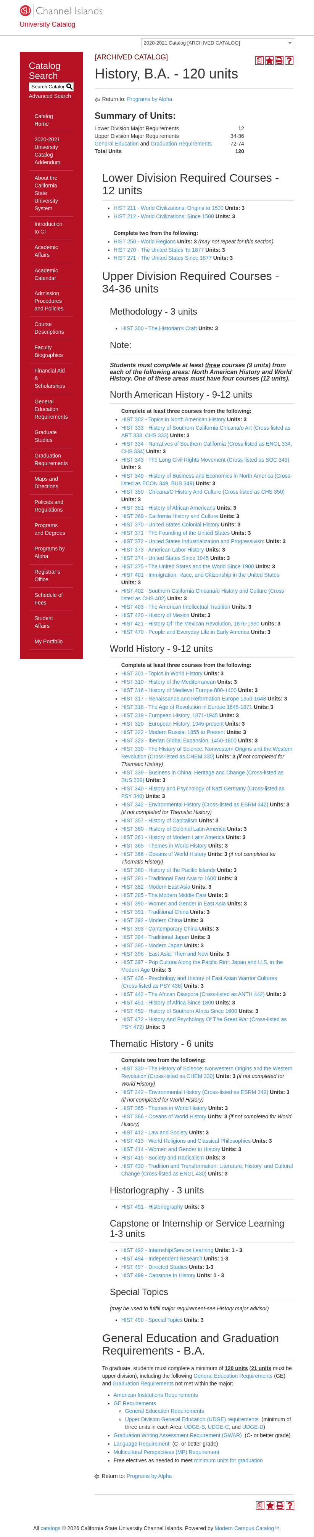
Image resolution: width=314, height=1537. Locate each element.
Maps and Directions (46, 482)
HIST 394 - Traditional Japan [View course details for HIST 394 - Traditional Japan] (155, 937)
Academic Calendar (46, 274)
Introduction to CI (49, 228)
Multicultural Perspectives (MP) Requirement (166, 1452)
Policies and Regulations (49, 506)
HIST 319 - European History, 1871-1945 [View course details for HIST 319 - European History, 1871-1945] (169, 715)
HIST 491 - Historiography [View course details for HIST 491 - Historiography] (152, 1207)
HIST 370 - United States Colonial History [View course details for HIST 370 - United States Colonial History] (170, 524)
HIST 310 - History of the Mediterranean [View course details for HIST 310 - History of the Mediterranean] (168, 682)
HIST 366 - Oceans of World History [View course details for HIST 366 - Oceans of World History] (163, 854)
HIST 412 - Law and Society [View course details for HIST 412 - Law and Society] (154, 1132)
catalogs (50, 1528)
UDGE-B (194, 1427)
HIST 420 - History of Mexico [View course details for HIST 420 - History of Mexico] (155, 615)
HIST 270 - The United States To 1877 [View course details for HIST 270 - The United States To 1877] (159, 250)
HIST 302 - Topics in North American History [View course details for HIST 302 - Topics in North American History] (173, 419)
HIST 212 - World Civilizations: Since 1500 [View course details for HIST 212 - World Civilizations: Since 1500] (164, 216)
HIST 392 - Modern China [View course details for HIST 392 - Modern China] (151, 920)
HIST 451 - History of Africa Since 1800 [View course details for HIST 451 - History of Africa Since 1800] (167, 1003)
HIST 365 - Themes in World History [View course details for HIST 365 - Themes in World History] (164, 846)
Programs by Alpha (50, 552)
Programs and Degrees (50, 529)
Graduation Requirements (51, 459)
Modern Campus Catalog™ (247, 1528)
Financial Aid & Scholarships (50, 378)
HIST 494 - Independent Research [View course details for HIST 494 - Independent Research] (162, 1259)
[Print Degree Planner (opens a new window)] (259, 60)
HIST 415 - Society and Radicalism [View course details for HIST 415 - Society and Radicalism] (162, 1158)
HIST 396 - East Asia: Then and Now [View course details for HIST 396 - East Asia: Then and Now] (164, 954)
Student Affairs (44, 622)
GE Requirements (135, 1403)
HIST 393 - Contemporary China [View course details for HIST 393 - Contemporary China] (159, 929)
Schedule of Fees (49, 599)
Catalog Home (44, 120)
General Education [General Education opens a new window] (117, 144)
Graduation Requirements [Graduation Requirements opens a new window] (181, 144)
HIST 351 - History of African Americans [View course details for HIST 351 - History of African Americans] (168, 508)
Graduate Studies (46, 436)
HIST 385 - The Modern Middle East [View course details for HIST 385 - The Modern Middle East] (164, 895)
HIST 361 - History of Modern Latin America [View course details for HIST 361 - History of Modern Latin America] (173, 837)
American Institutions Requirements (156, 1395)
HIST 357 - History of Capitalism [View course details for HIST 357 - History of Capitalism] (159, 820)
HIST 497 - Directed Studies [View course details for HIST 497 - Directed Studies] (154, 1267)
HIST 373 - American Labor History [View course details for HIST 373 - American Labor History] (162, 550)
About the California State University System (46, 193)
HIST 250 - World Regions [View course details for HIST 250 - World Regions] (145, 241)
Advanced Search (50, 96)
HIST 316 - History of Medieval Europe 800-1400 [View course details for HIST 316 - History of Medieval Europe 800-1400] (179, 690)
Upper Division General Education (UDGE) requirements (192, 1419)
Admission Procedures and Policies (49, 301)
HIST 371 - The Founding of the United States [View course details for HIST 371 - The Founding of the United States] (175, 533)
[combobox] (218, 42)
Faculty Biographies (49, 351)
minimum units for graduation (228, 1460)
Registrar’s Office (47, 575)
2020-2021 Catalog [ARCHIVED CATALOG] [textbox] (192, 43)
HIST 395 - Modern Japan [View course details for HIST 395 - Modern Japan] (152, 945)
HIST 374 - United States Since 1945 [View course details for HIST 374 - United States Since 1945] (165, 558)
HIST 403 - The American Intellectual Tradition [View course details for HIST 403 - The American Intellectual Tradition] (175, 607)
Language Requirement (141, 1444)
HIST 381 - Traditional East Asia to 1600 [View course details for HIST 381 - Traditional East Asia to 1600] (168, 878)
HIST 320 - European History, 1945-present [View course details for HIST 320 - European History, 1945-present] (172, 724)
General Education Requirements (51, 409)
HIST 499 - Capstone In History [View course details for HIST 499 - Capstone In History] (158, 1275)
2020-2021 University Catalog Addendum (48, 150)
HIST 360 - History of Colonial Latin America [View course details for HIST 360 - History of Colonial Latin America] (173, 829)
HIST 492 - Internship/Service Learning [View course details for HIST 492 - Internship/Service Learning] (167, 1250)
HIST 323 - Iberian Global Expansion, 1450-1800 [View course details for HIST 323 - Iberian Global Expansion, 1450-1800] (179, 740)
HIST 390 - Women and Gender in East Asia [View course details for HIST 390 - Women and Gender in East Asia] (173, 903)
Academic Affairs (46, 251)
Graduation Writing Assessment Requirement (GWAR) (178, 1435)
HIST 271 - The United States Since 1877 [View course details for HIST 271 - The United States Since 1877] (163, 258)
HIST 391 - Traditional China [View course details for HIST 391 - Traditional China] (154, 912)
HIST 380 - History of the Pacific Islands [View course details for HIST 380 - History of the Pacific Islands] (168, 870)
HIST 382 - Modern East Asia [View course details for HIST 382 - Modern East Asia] (155, 887)
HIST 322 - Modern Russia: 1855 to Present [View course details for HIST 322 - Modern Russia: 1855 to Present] (173, 732)
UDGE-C (218, 1427)
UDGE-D (252, 1427)
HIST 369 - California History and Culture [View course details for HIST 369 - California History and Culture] (169, 516)
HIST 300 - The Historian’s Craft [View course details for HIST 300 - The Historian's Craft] (159, 328)
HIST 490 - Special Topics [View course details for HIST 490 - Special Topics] (152, 1320)
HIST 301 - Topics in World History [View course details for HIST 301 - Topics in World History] (162, 673)
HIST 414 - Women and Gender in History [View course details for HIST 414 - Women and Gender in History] (170, 1149)
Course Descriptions (49, 328)
